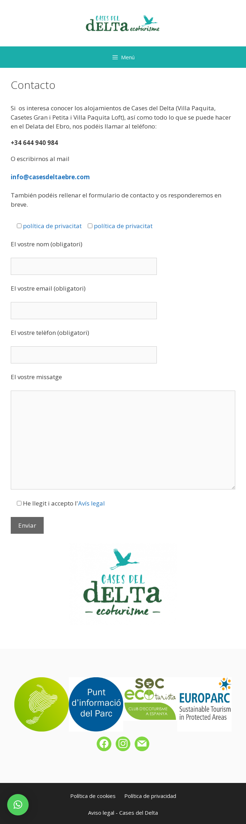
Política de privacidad (150, 795)
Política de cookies (93, 795)
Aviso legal (101, 812)
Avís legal (91, 503)
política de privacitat (52, 226)
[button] (18, 804)
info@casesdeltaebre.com (50, 177)
